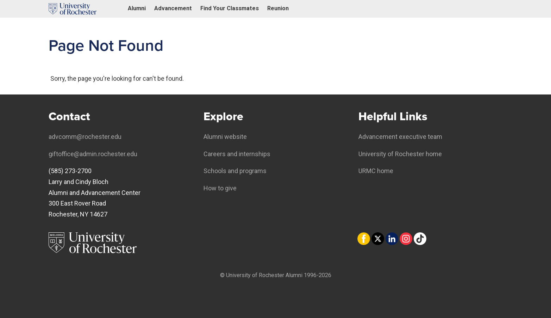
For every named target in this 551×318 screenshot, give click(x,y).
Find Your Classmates (229, 8)
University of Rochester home (400, 154)
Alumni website (225, 136)
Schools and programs (235, 171)
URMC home (375, 171)
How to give (220, 188)
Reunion (278, 8)
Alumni (137, 8)
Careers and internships (237, 154)
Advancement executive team (400, 136)
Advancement (173, 8)
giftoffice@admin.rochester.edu (93, 154)
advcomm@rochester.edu (85, 136)
